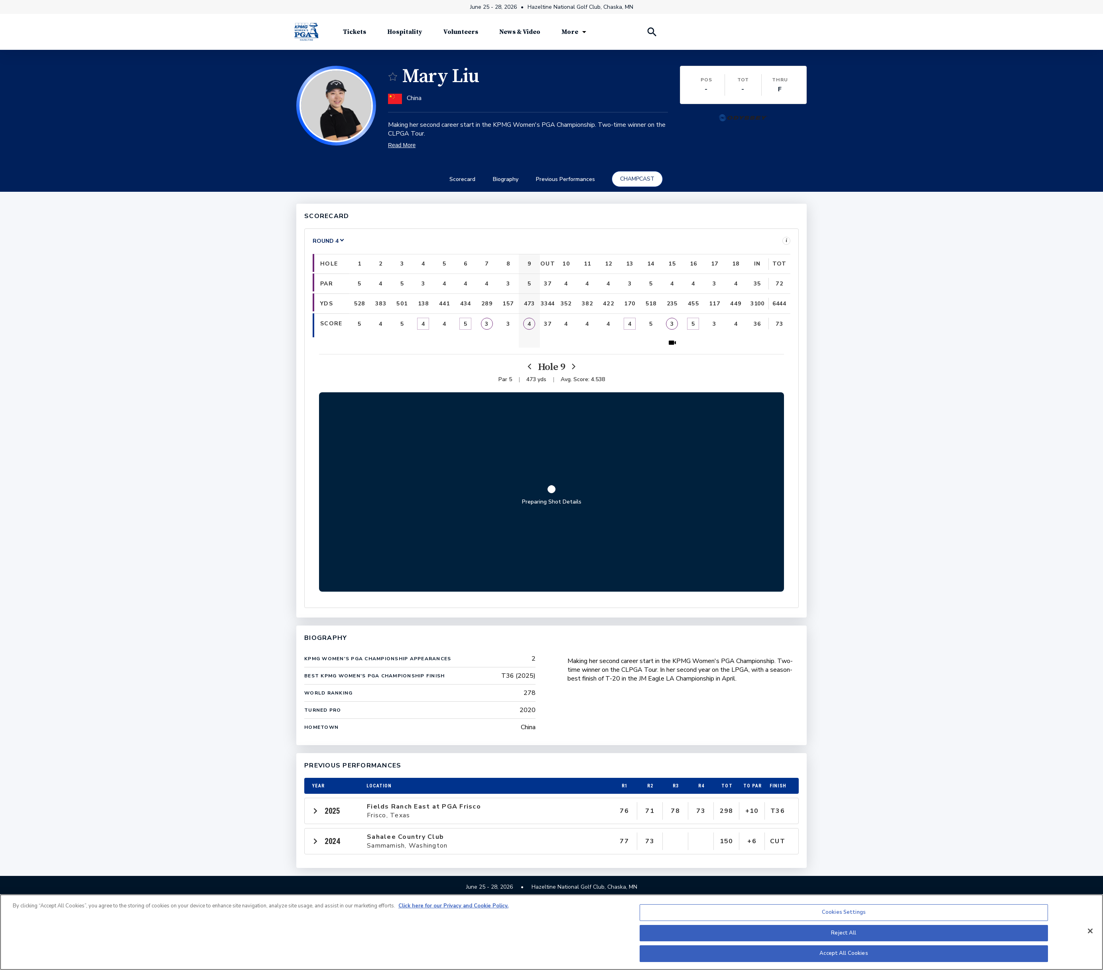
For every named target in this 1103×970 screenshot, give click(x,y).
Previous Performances (565, 179)
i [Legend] (786, 241)
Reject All (843, 933)
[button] (336, 106)
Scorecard (462, 179)
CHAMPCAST (637, 179)
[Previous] (530, 367)
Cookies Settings (844, 912)
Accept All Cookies (843, 953)
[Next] (573, 367)
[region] (551, 932)
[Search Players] (651, 32)
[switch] (393, 76)
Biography (505, 179)
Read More (402, 145)
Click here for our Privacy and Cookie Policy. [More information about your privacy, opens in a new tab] (453, 905)
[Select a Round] (328, 241)
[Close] (1090, 931)
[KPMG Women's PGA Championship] (306, 32)
